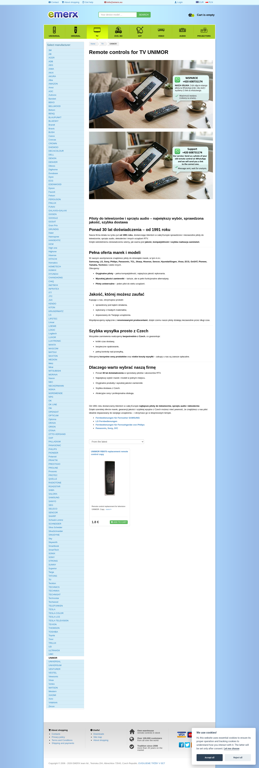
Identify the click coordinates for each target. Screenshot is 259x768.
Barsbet (52, 99)
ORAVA (52, 423)
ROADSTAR (54, 486)
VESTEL (53, 672)
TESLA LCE (54, 617)
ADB (51, 61)
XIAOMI (52, 695)
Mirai (51, 367)
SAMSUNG (54, 497)
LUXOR (52, 337)
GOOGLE (53, 218)
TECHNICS (54, 587)
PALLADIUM (55, 441)
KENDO (52, 303)
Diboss (52, 166)
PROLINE (53, 468)
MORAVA (53, 374)
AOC (51, 91)
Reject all (237, 757)
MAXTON (53, 356)
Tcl (50, 579)
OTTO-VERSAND (57, 434)
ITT (50, 292)
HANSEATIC (55, 240)
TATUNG (53, 576)
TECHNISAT (55, 594)
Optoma (52, 419)
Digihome (53, 169)
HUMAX (52, 270)
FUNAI (52, 207)
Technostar (54, 598)
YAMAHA (53, 702)
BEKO (52, 102)
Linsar (51, 322)
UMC (51, 654)
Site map (97, 737)
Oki (50, 408)
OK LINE (53, 404)
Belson (52, 110)
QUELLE (53, 479)
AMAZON (53, 83)
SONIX (52, 553)
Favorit (52, 192)
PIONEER (53, 453)
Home (93, 44)
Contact (54, 2)
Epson (52, 188)
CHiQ (51, 281)
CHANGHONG (56, 277)
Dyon (51, 177)
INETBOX (53, 285)
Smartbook (54, 546)
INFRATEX (54, 289)
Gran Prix (53, 225)
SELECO (53, 508)
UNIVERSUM (55, 665)
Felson (52, 195)
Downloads (98, 734)
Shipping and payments (63, 743)
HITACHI (53, 259)
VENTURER (54, 669)
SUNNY (52, 564)
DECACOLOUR (56, 151)
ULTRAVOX (54, 650)
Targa (51, 572)
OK (50, 400)
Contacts (56, 734)
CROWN (53, 143)
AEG (51, 65)
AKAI (51, 72)
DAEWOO (53, 147)
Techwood (53, 602)
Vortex (52, 684)
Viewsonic (53, 676)
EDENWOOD (55, 184)
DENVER (53, 162)
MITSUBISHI (55, 371)
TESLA (52, 609)
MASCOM (53, 348)
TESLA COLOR (56, 613)
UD (50, 646)
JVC (116, 428)
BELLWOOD (55, 106)
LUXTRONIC (55, 341)
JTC (51, 296)
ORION (52, 426)
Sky (50, 538)
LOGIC (52, 330)
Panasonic (101, 428)
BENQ (52, 113)
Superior (53, 568)
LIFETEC (53, 318)
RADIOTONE (55, 482)
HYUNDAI (53, 274)
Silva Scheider (55, 527)
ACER (52, 57)
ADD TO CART (119, 522)
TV (102, 44)
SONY (52, 557)
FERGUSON (55, 199)
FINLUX (52, 203)
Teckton (52, 583)
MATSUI (52, 352)
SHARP (52, 516)
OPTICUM (53, 415)
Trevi (51, 639)
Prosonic (53, 471)
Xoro (51, 699)
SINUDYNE (54, 535)
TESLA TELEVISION (58, 620)
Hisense (52, 255)
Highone (52, 251)
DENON (52, 158)
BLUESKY (53, 121)
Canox (52, 136)
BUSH (52, 132)
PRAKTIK (53, 460)
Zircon (52, 706)
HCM (51, 244)
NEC (51, 382)
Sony (110, 428)
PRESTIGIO (54, 464)
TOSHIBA (53, 632)
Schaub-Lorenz (56, 520)
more (109, 509)
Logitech (53, 333)
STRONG (53, 561)
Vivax (51, 680)
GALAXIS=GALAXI (58, 210)
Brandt (52, 125)
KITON (52, 307)
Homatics (53, 262)
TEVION (52, 624)
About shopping (70, 2)
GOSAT (52, 221)
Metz (51, 363)
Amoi (51, 87)
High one (53, 248)
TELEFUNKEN (56, 606)
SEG (51, 505)
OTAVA (52, 430)
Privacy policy (58, 737)
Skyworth (53, 542)
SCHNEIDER (55, 524)
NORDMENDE (56, 393)
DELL (51, 154)
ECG (51, 181)
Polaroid (52, 456)
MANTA (52, 344)
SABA (51, 490)
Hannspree (54, 236)
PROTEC (53, 475)
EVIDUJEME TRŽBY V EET (151, 763)
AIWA (51, 69)
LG (50, 315)
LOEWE (52, 326)
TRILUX (52, 643)
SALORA (53, 494)
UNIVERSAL (55, 661)
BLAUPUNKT (55, 117)
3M (50, 50)
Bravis (52, 128)
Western (52, 691)
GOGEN (52, 214)
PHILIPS (53, 449)
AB (50, 54)
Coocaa (52, 139)
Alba (51, 80)
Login (179, 2)
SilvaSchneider (56, 531)
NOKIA (52, 389)
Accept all (209, 757)
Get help (87, 2)
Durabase (53, 173)
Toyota (52, 635)
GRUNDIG (54, 229)
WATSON (53, 687)
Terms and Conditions (62, 740)
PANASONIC (55, 445)
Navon (52, 378)
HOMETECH (55, 266)
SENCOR (53, 512)
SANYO (52, 501)
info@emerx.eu (113, 2)
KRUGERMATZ (56, 311)
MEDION (53, 359)
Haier (51, 233)
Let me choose (232, 748)
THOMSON (54, 628)
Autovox (52, 95)
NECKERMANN (56, 386)
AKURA (52, 76)
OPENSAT (54, 412)
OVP (51, 438)
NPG (51, 397)
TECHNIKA (54, 590)
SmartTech (54, 550)
